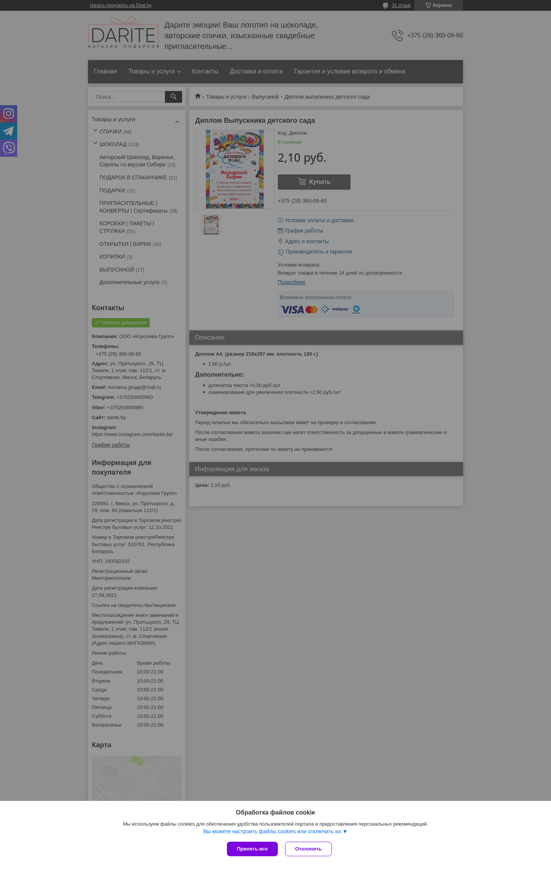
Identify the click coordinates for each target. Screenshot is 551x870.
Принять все (252, 849)
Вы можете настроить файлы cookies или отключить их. (272, 831)
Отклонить (308, 849)
